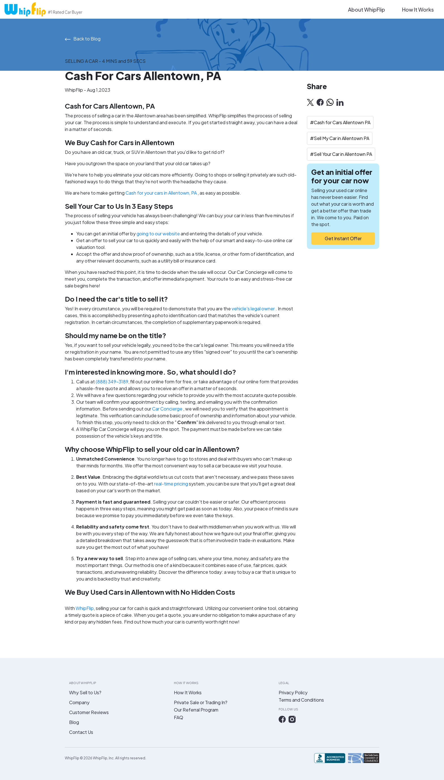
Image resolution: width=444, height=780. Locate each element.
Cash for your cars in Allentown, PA (161, 193)
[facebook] (320, 102)
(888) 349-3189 (112, 381)
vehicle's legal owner (254, 308)
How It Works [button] (418, 9)
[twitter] (310, 102)
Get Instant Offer (343, 238)
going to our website (158, 234)
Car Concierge (167, 409)
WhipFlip (85, 608)
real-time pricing (171, 484)
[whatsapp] (330, 102)
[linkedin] (339, 102)
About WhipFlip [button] (366, 9)
